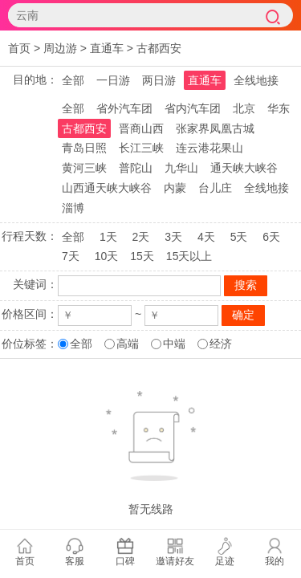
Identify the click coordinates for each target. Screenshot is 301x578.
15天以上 (189, 256)
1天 (108, 236)
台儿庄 (215, 187)
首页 (19, 48)
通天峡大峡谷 (244, 167)
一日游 (113, 80)
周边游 (60, 48)
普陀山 (136, 167)
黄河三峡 (84, 167)
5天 (239, 236)
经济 (220, 343)
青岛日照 (84, 147)
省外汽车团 (124, 108)
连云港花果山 (209, 147)
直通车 (107, 48)
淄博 (73, 207)
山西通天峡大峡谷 (107, 187)
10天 (107, 256)
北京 (244, 108)
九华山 (181, 167)
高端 (127, 343)
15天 (142, 256)
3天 (173, 236)
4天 (206, 236)
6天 (271, 236)
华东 (278, 108)
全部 (73, 80)
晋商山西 (141, 128)
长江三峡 (141, 147)
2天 (141, 236)
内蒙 (175, 187)
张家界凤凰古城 (215, 128)
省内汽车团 (193, 108)
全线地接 (256, 80)
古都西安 (158, 48)
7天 (70, 256)
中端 (174, 343)
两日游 (159, 80)
